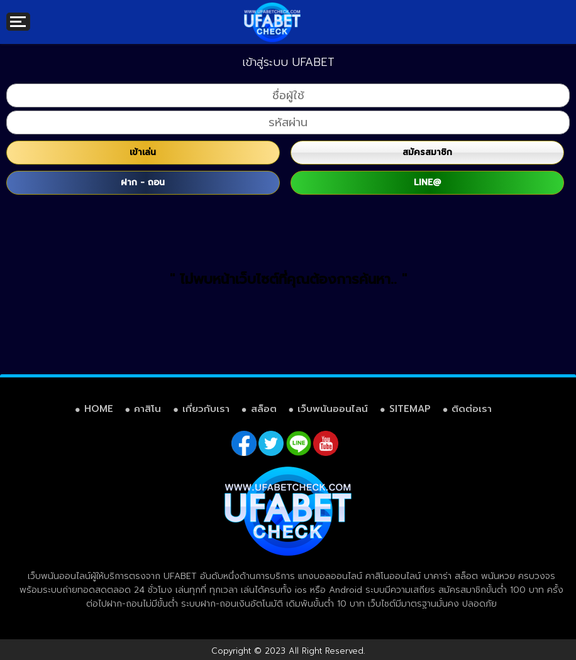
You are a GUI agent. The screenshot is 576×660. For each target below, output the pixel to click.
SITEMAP (410, 409)
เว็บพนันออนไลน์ (332, 409)
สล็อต (264, 409)
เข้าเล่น (143, 152)
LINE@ (427, 182)
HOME (98, 409)
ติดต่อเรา (471, 409)
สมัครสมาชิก (427, 152)
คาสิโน (147, 409)
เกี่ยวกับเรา (206, 409)
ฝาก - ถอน (143, 182)
